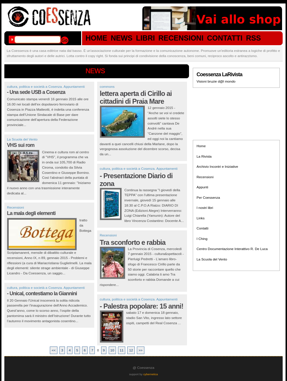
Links (201, 218)
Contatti (202, 228)
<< (54, 350)
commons (107, 87)
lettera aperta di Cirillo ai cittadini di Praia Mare (136, 97)
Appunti (202, 187)
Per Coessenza (208, 198)
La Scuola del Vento (22, 139)
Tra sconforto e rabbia (133, 242)
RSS (253, 38)
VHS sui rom (20, 145)
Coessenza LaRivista (219, 74)
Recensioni (15, 207)
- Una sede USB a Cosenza (36, 92)
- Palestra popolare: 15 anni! (141, 306)
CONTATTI (225, 38)
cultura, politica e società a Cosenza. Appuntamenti (46, 87)
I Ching (202, 239)
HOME (96, 38)
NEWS (121, 38)
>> (141, 350)
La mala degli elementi (31, 213)
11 (121, 350)
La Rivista (204, 156)
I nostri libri (205, 208)
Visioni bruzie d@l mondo (216, 81)
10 (112, 350)
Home (201, 146)
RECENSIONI (181, 38)
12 (131, 350)
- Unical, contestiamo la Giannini (42, 293)
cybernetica (150, 374)
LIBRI (145, 38)
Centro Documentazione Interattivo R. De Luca (232, 249)
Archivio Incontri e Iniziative (217, 167)
